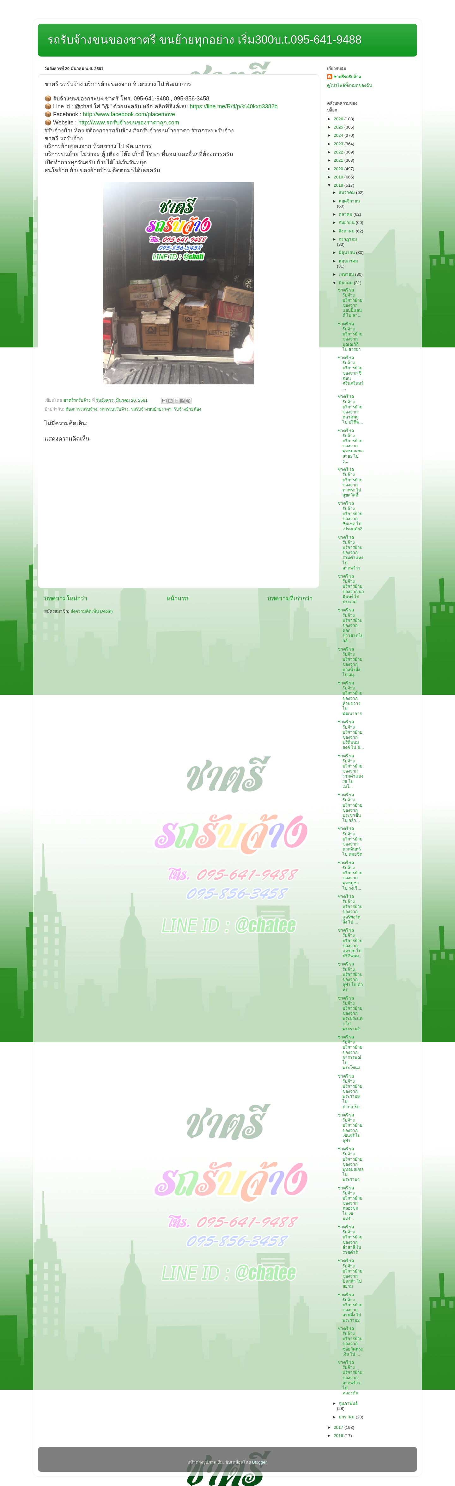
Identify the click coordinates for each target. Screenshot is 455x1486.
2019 (339, 177)
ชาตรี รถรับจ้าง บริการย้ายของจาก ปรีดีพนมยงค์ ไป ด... (351, 734)
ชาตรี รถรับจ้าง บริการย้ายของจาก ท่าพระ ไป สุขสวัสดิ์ (350, 482)
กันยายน (347, 222)
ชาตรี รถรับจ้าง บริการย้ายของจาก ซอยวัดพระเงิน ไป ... (350, 1341)
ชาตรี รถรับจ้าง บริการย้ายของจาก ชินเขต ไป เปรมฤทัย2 (350, 516)
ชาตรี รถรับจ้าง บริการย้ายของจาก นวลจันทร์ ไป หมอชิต (350, 841)
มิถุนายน (347, 252)
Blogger (259, 1462)
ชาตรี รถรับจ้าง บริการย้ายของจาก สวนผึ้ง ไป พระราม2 (350, 1307)
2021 (339, 160)
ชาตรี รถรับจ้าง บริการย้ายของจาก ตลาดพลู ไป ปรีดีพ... (350, 409)
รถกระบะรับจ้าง (114, 409)
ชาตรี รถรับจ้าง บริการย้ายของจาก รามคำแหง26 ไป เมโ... (350, 771)
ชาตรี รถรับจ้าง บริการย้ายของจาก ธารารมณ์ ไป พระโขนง (350, 1052)
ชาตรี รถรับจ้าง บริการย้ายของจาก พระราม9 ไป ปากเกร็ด (350, 1091)
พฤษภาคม (348, 261)
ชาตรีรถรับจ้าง (347, 77)
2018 (339, 185)
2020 (339, 168)
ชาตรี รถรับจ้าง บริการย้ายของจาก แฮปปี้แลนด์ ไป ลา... (350, 303)
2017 (339, 1427)
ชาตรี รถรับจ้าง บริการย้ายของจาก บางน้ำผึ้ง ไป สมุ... (350, 662)
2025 (339, 127)
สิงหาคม (347, 231)
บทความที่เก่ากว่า (290, 598)
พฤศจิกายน (349, 201)
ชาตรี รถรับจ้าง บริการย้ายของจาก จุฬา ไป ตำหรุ (350, 977)
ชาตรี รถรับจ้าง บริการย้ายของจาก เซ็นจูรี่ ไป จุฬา (350, 1128)
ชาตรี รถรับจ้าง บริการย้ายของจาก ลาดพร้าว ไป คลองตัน (350, 1377)
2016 (339, 1435)
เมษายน (347, 274)
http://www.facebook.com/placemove (129, 114)
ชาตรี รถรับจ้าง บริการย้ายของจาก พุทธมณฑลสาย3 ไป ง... (351, 446)
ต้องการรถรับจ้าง (81, 409)
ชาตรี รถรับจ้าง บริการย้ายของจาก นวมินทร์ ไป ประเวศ (351, 589)
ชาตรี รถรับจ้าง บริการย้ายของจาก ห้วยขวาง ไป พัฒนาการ (350, 698)
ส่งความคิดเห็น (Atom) (91, 611)
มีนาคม (346, 282)
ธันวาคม (347, 192)
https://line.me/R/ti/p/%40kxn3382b (233, 106)
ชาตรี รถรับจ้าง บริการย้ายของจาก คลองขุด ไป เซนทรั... (350, 1203)
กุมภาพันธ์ (348, 1403)
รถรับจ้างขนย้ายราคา (151, 409)
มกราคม (347, 1417)
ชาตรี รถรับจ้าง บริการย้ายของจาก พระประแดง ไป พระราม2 (350, 1013)
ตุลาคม (346, 214)
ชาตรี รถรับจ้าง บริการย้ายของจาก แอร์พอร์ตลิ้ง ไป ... (350, 909)
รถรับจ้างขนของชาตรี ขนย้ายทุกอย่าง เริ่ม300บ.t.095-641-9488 (204, 39)
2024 (339, 135)
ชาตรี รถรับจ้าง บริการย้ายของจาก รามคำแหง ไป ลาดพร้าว (350, 552)
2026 (339, 119)
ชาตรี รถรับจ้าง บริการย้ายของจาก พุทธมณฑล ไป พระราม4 (351, 1164)
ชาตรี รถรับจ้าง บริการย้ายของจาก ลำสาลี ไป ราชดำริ (350, 1239)
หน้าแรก (177, 598)
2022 (339, 152)
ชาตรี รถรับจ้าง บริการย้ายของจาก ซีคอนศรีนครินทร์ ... (350, 373)
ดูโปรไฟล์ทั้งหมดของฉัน (349, 85)
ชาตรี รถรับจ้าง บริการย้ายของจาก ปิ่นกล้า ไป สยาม (350, 1273)
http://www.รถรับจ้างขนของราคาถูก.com (128, 122)
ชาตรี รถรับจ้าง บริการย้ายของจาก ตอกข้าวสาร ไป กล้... (351, 625)
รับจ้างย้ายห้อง (187, 409)
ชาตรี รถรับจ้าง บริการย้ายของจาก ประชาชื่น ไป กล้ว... (350, 807)
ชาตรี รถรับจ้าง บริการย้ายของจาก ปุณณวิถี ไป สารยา (350, 337)
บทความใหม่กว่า (66, 598)
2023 (339, 143)
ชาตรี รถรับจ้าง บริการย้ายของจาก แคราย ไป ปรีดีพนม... (350, 943)
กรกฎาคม (348, 239)
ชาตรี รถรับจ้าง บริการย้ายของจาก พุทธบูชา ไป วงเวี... (350, 875)
